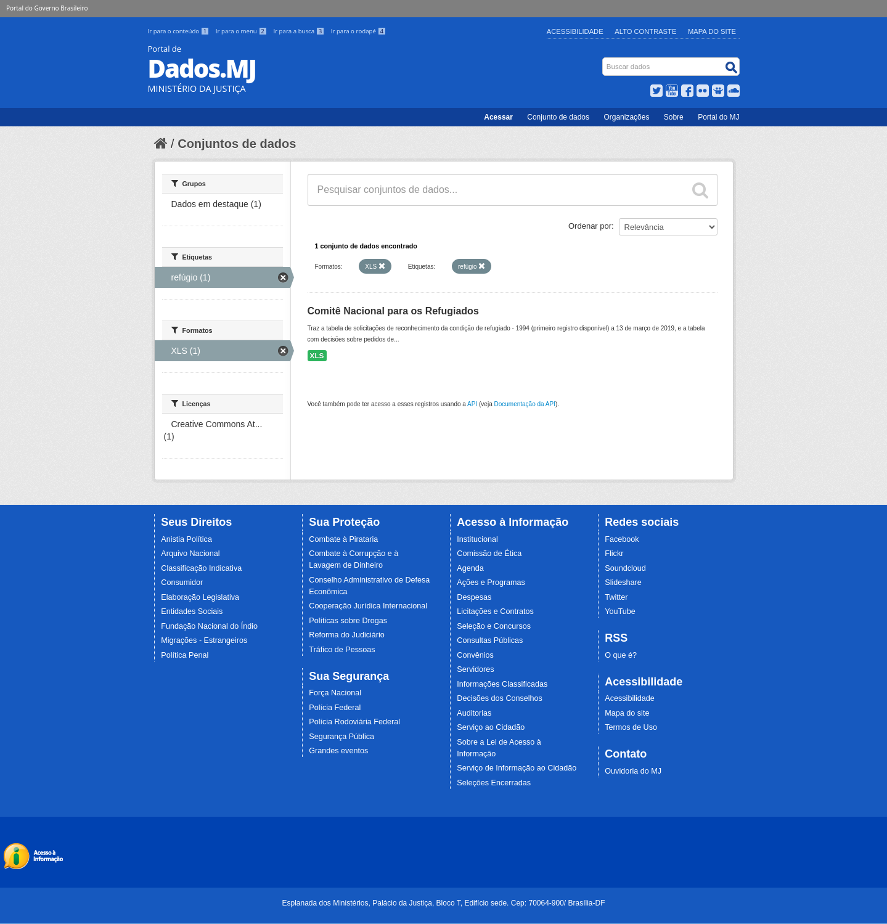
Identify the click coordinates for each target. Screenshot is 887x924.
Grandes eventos (338, 750)
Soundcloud (625, 568)
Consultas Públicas (490, 640)
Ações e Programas (491, 582)
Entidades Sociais (192, 611)
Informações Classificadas (502, 684)
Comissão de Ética (489, 553)
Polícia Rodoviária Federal (354, 722)
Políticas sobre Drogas (348, 620)
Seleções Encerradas (494, 783)
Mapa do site (627, 713)
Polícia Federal (335, 707)
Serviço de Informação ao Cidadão (516, 768)
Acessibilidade (575, 31)
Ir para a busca (299, 31)
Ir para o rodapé (358, 31)
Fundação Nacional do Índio (209, 626)
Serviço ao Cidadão (491, 727)
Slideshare (623, 582)
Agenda (470, 568)
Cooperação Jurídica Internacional (368, 606)
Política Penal (184, 655)
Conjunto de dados (558, 117)
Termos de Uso (631, 727)
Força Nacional (335, 693)
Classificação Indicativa (201, 568)
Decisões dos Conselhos (499, 698)
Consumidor (182, 582)
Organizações (626, 117)
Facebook (622, 539)
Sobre (674, 117)
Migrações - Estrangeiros (204, 640)
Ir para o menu (242, 31)
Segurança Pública (341, 736)
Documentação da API (524, 404)
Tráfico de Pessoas (342, 649)
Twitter (616, 597)
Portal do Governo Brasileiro (47, 8)
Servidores (475, 669)
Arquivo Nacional (190, 553)
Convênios (475, 655)
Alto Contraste (645, 31)
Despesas (474, 597)
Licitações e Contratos (495, 611)
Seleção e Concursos (494, 626)
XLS (317, 355)
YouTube (620, 611)
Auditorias (474, 713)
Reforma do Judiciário (347, 635)
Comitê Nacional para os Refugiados (393, 311)
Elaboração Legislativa (200, 597)
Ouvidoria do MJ (633, 771)
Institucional (477, 539)
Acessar (498, 117)
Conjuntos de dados (237, 143)
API (472, 404)
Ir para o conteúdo (179, 31)
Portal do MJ (718, 117)
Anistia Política (186, 539)
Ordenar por (589, 226)
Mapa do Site (712, 31)
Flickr (614, 553)
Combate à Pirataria (343, 539)
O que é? (621, 655)
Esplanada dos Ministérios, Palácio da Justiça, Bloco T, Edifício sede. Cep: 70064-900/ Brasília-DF (443, 903)
